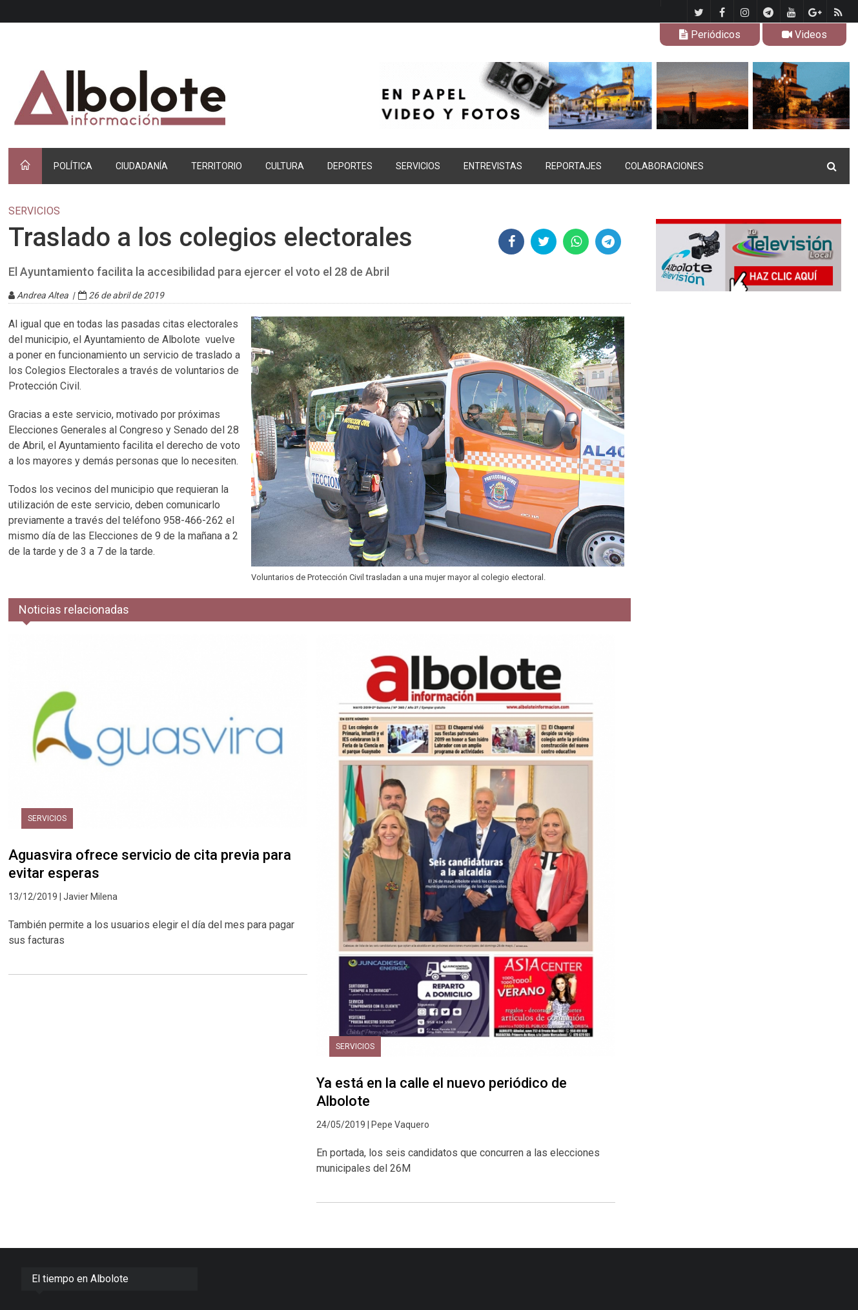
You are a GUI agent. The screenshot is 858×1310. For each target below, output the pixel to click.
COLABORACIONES (664, 166)
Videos (804, 34)
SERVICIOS (418, 166)
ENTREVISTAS (493, 166)
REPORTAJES (574, 166)
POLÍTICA (73, 166)
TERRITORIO (216, 166)
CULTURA (284, 166)
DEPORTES (350, 166)
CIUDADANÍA (142, 166)
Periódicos (710, 34)
